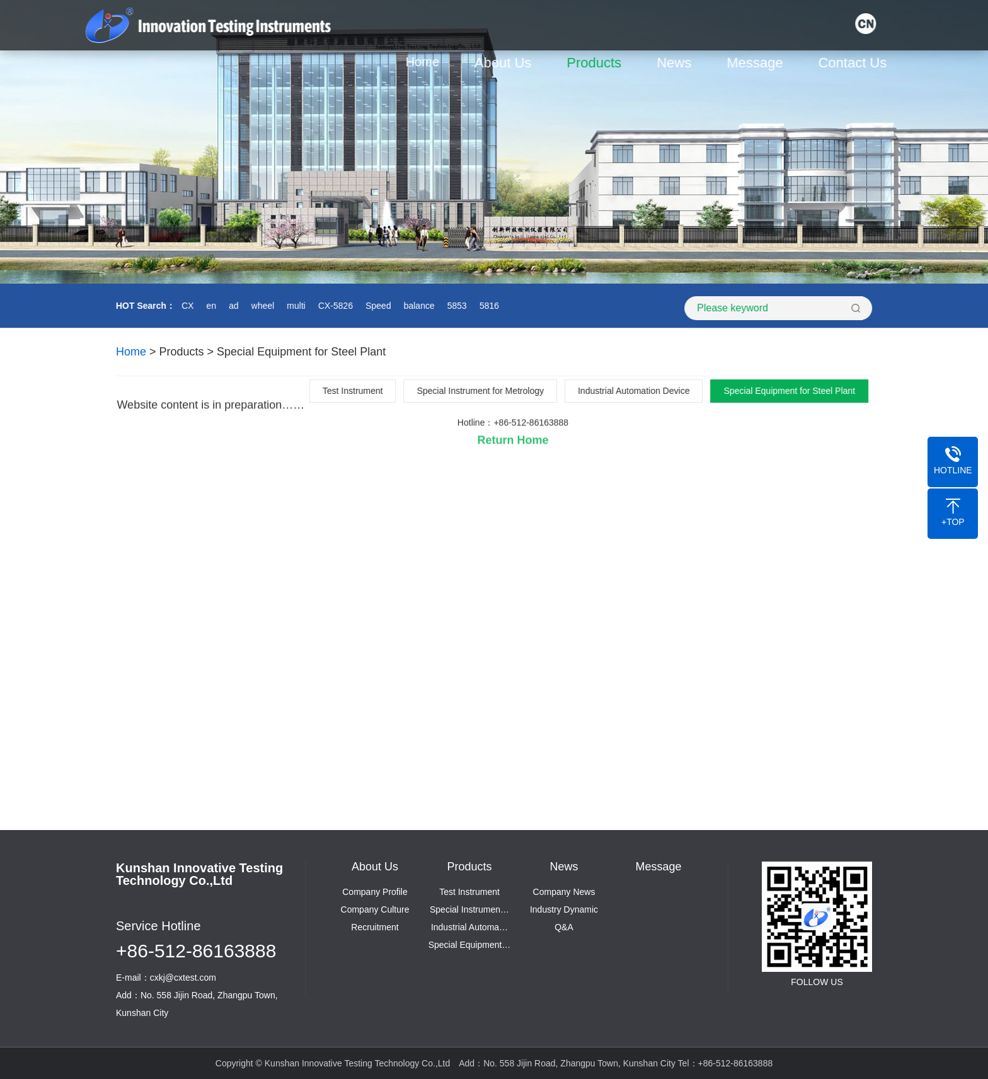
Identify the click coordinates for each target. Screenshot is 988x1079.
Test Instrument (469, 891)
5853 (455, 306)
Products (597, 63)
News (677, 63)
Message (758, 63)
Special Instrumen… (469, 909)
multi (294, 306)
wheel (261, 306)
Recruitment (374, 927)
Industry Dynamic (564, 909)
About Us (506, 63)
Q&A (563, 927)
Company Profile (375, 891)
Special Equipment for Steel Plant (301, 351)
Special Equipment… (469, 944)
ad (232, 306)
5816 (487, 306)
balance (417, 306)
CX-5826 (333, 306)
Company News (564, 891)
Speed (376, 306)
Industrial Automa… (469, 927)
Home (425, 62)
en (210, 306)
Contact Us (856, 63)
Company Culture (375, 909)
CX (186, 306)
